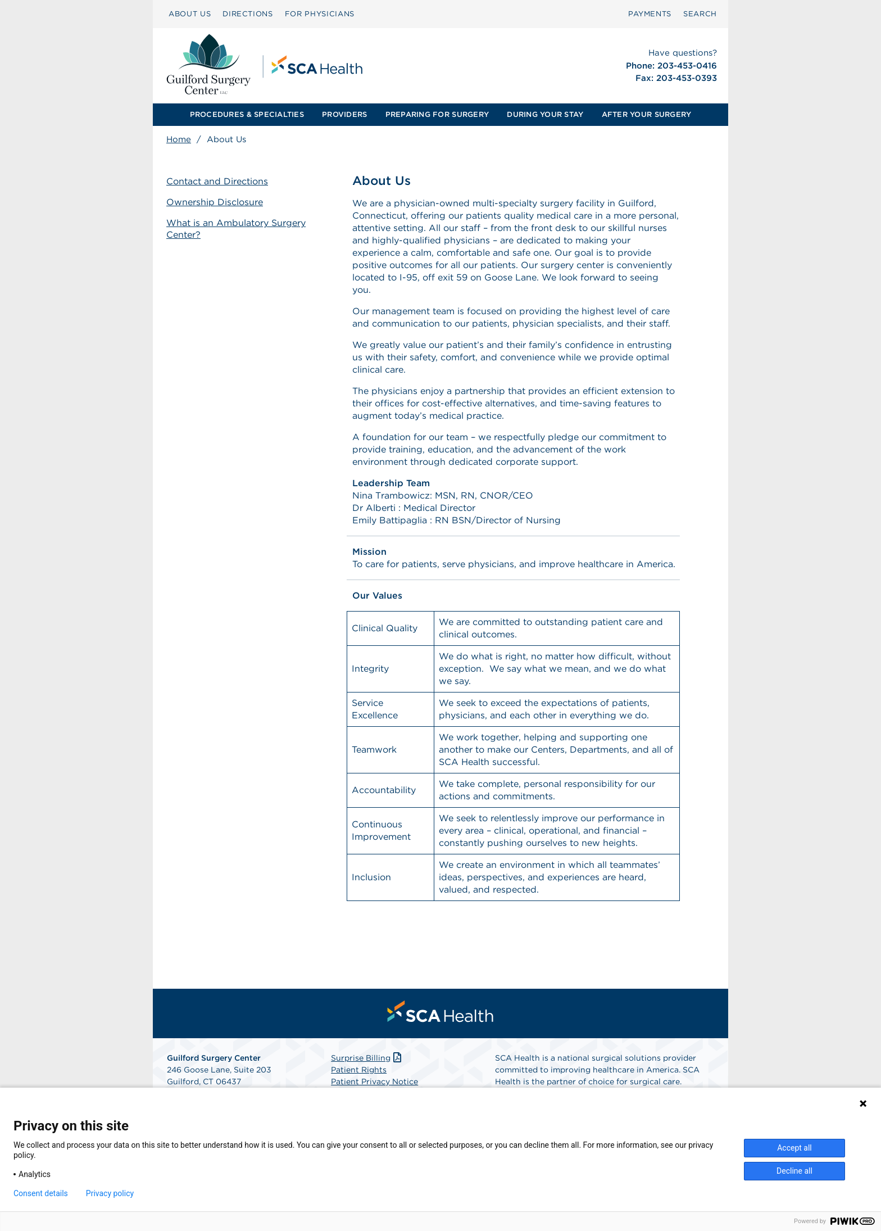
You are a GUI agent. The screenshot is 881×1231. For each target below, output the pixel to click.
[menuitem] (189, 14)
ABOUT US (190, 14)
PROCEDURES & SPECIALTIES (247, 114)
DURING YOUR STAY (545, 114)
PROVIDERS (344, 114)
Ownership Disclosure (214, 202)
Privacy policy (110, 1193)
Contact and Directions (217, 181)
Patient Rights (359, 1069)
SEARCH (700, 14)
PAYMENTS (649, 14)
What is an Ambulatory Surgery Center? (236, 229)
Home (178, 139)
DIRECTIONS (247, 14)
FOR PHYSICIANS (320, 14)
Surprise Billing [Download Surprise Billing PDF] (367, 1057)
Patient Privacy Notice (374, 1081)
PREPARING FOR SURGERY (437, 114)
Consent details (40, 1193)
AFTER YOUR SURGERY (647, 114)
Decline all (794, 1170)
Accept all (794, 1147)
